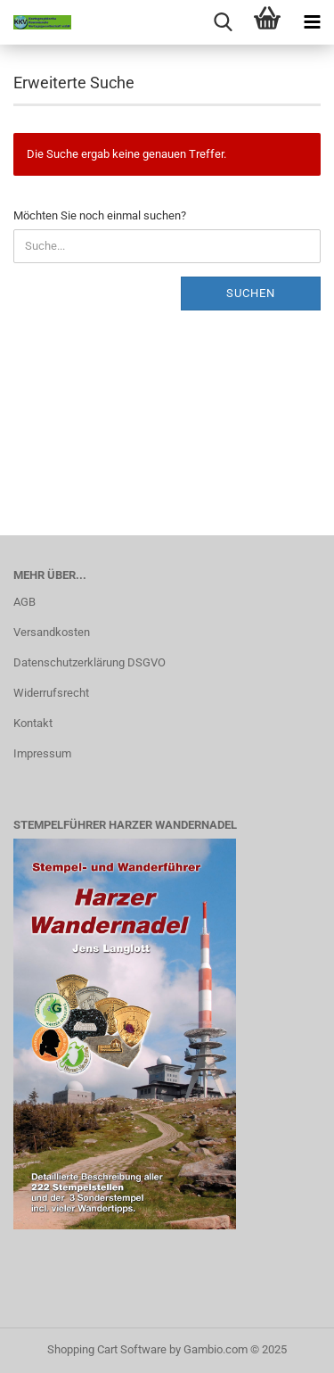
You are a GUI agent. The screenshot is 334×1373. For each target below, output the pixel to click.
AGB (24, 601)
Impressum (42, 753)
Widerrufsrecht (51, 692)
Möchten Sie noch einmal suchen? (99, 215)
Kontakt (33, 723)
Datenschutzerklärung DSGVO (89, 662)
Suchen (250, 293)
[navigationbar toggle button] (311, 22)
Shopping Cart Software (107, 1349)
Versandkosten (51, 632)
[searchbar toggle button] (222, 22)
